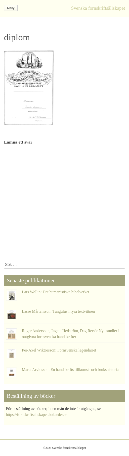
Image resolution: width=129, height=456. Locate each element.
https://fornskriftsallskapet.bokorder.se (36, 414)
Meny (10, 8)
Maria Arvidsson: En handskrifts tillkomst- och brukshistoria (70, 369)
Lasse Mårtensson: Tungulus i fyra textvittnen (58, 311)
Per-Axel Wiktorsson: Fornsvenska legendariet (59, 350)
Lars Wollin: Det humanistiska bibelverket (55, 292)
